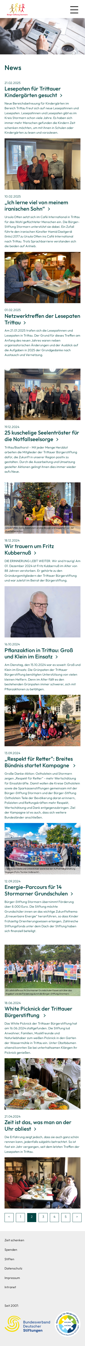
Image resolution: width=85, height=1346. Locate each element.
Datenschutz (13, 1268)
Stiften (9, 1259)
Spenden (11, 1250)
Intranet (10, 1287)
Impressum (12, 1278)
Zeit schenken (14, 1240)
